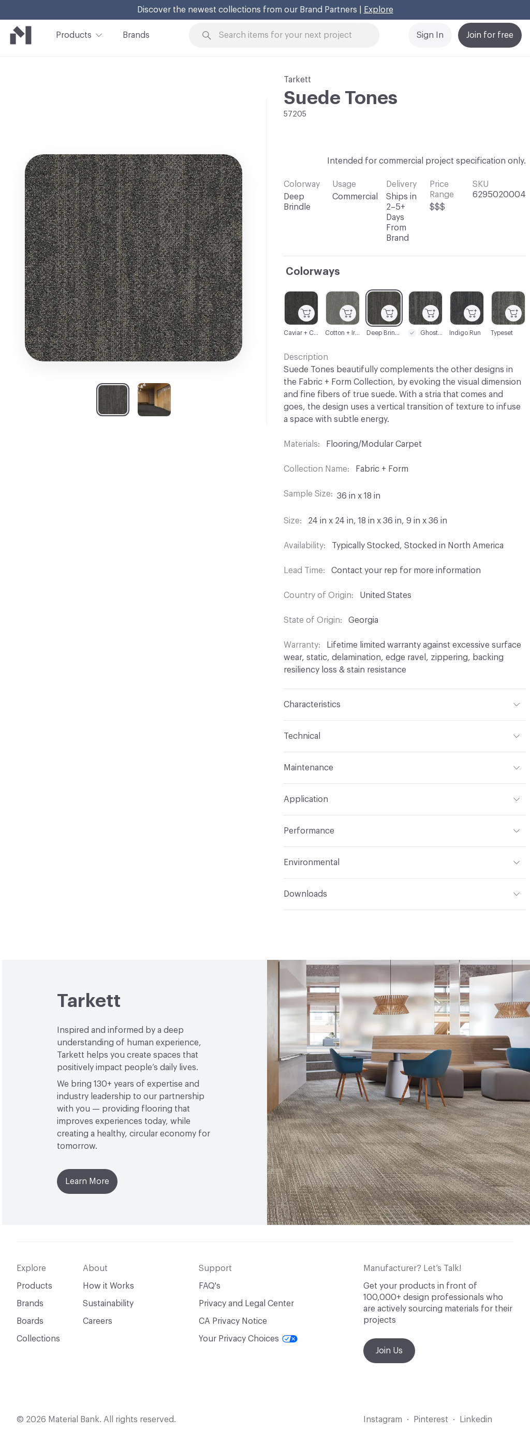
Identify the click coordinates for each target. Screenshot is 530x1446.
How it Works (108, 1286)
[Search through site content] (290, 35)
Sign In (430, 35)
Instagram (382, 1419)
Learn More (87, 1181)
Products (74, 34)
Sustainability (108, 1303)
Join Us (389, 1351)
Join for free (489, 35)
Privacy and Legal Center (246, 1303)
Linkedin (476, 1419)
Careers (97, 1321)
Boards (30, 1321)
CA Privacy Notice (233, 1321)
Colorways (313, 272)
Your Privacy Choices (248, 1339)
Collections (38, 1339)
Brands (136, 35)
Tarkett (297, 80)
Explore (378, 10)
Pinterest (431, 1419)
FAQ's (209, 1286)
